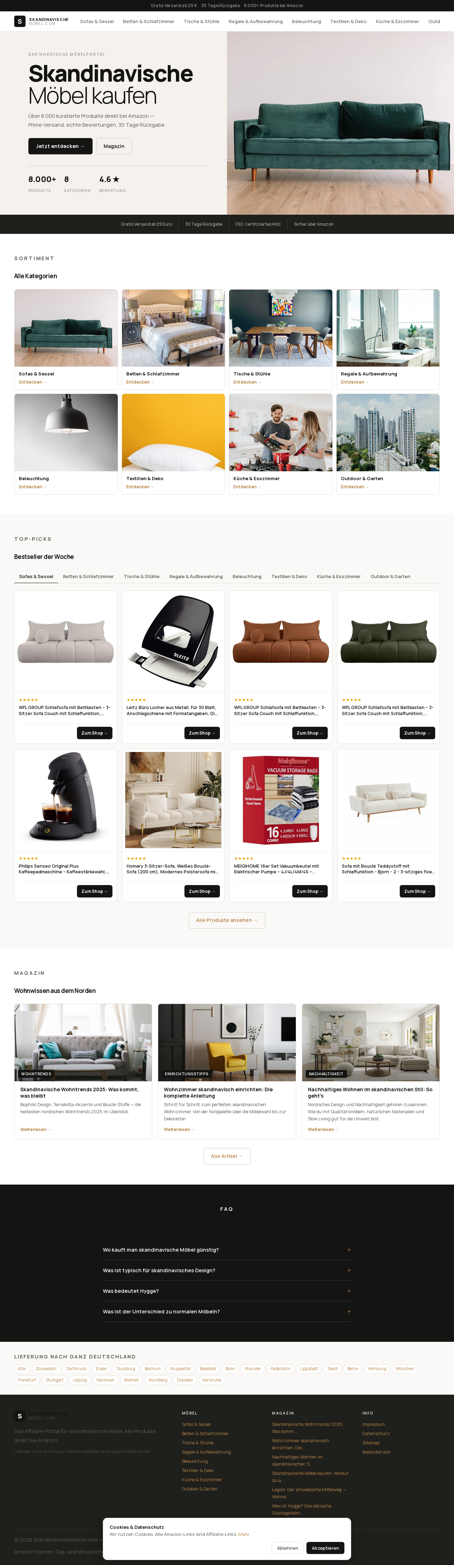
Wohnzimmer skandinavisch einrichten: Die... (300, 1444)
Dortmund (76, 1368)
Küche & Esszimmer (397, 21)
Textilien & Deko (348, 21)
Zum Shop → (94, 733)
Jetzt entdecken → (60, 146)
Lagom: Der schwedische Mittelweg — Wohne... (309, 1493)
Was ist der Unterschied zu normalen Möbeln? (227, 1311)
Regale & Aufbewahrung (256, 21)
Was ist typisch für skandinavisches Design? (227, 1270)
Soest (332, 1368)
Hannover (105, 1380)
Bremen (131, 1380)
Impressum (373, 1424)
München (405, 1368)
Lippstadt (309, 1368)
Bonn (230, 1368)
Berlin (352, 1368)
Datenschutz (376, 1434)
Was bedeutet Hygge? (227, 1291)
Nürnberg (158, 1380)
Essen (101, 1368)
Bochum (153, 1368)
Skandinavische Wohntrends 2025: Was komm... (307, 1427)
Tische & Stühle (202, 21)
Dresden (185, 1380)
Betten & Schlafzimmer (149, 21)
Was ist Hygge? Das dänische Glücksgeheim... (301, 1509)
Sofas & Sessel (97, 21)
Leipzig (80, 1380)
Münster (253, 1368)
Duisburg (126, 1368)
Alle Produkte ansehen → (227, 920)
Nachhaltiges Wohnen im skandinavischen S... (297, 1460)
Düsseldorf (46, 1368)
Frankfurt (27, 1380)
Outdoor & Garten (390, 576)
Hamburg (377, 1368)
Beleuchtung (306, 21)
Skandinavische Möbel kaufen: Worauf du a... (310, 1476)
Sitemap (371, 1443)
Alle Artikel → (227, 1156)
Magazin (114, 146)
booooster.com (376, 1452)
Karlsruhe (212, 1380)
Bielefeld (208, 1368)
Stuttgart (54, 1380)
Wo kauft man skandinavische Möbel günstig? (227, 1249)
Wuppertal (180, 1368)
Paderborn (280, 1368)
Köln (22, 1368)
